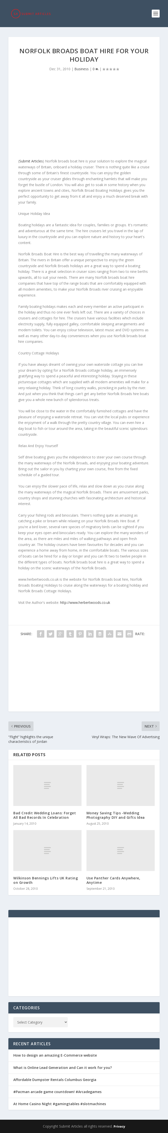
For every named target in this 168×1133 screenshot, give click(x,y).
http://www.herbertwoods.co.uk (85, 602)
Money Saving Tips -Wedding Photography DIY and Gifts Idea (115, 815)
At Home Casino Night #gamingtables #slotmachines (59, 1103)
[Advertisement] (84, 116)
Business (81, 69)
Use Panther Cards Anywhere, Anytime (113, 880)
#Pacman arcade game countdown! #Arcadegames (57, 1091)
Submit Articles (31, 161)
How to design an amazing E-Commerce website (55, 1055)
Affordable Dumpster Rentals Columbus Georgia (54, 1079)
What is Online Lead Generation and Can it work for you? (62, 1067)
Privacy (119, 1126)
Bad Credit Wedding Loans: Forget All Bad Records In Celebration (44, 815)
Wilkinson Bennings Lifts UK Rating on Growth (45, 880)
